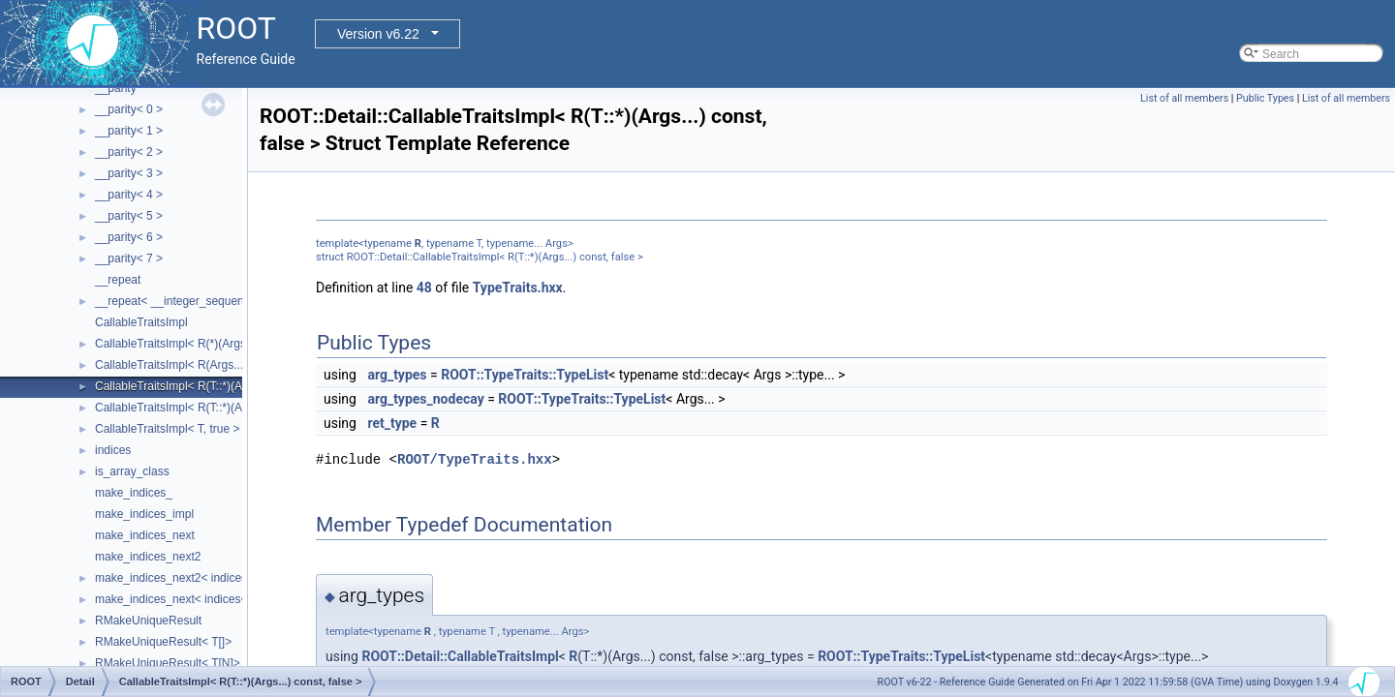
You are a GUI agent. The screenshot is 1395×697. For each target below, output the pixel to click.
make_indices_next (145, 535)
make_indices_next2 (148, 556)
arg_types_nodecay (425, 399)
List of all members (1184, 98)
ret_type (392, 423)
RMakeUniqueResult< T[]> (163, 642)
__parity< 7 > (129, 258)
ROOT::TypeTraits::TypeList (524, 374)
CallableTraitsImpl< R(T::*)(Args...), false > (204, 407)
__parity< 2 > (129, 152)
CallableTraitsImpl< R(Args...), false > (192, 365)
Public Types (1265, 98)
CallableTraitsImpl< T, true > (167, 429)
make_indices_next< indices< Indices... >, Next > (221, 599)
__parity (116, 88)
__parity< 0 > (129, 109)
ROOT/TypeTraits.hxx (474, 459)
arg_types (396, 374)
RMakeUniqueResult (148, 620)
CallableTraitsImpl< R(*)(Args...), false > (197, 343)
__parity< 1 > (129, 130)
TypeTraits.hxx (518, 287)
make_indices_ (133, 493)
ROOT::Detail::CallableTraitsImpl (459, 656)
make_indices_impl (144, 514)
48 (424, 287)
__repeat (117, 280)
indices (113, 450)
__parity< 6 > (129, 237)
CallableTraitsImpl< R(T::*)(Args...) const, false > (219, 386)
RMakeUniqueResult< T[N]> (167, 663)
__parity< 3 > (129, 173)
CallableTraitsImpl (141, 322)
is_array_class (132, 471)
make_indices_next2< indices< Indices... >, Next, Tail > (236, 578)
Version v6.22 (378, 34)
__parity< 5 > (129, 216)
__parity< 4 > (129, 194)
